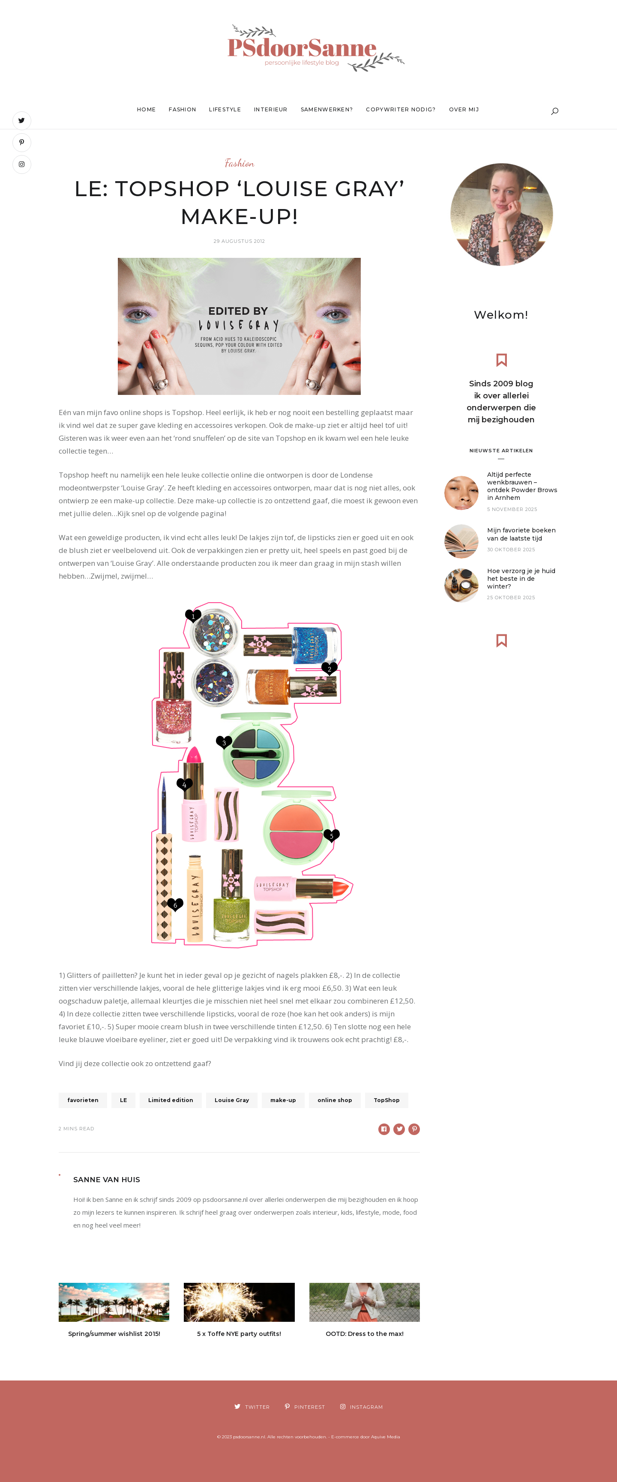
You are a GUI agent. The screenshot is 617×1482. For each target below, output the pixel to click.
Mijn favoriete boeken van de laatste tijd (521, 540)
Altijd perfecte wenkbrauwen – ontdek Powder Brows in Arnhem (522, 492)
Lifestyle (225, 109)
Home (146, 109)
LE (123, 1100)
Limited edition (170, 1100)
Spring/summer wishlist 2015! (114, 1334)
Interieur (271, 109)
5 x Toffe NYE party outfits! (239, 1334)
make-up (283, 1100)
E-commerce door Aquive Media (365, 1437)
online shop (334, 1100)
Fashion (182, 109)
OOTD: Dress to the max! (365, 1334)
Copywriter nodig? (401, 109)
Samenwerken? (327, 109)
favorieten (83, 1100)
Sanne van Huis (106, 1179)
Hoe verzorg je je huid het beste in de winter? (521, 585)
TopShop (387, 1100)
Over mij (464, 109)
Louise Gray (232, 1100)
